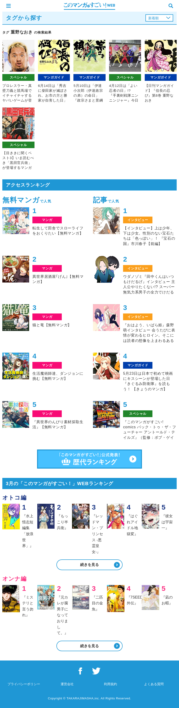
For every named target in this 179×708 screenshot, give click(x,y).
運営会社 (67, 684)
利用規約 (110, 684)
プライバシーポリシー (23, 684)
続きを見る (89, 565)
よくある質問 (154, 684)
